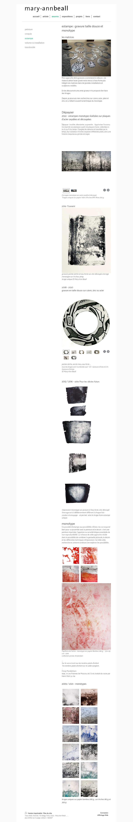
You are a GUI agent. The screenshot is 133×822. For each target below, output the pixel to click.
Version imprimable (33, 813)
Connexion (104, 813)
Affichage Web (102, 815)
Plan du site (47, 813)
